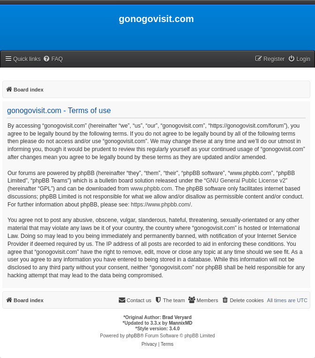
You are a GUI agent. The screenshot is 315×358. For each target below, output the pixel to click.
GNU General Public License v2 (245, 180)
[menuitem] (52, 59)
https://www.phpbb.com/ (161, 204)
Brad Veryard (177, 317)
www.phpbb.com (151, 188)
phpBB (133, 335)
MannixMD (180, 323)
